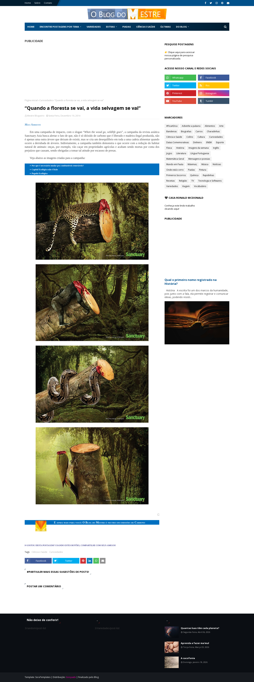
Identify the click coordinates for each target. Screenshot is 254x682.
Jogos (169, 153)
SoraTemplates (42, 677)
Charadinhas (213, 131)
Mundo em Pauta (174, 164)
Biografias (186, 131)
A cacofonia (188, 658)
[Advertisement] (92, 70)
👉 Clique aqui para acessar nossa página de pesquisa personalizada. (180, 55)
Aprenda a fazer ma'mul (195, 643)
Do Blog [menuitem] (181, 26)
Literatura (181, 153)
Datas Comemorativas (177, 142)
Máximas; (192, 164)
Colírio (189, 136)
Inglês (216, 147)
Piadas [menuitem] (126, 26)
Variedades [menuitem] (94, 26)
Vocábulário (200, 186)
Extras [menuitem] (110, 26)
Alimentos (210, 125)
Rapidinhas (208, 175)
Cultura (201, 136)
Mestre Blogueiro (35, 115)
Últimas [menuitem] (165, 26)
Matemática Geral (175, 158)
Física (169, 147)
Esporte (220, 142)
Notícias (217, 164)
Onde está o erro (175, 169)
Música (204, 164)
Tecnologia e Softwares (210, 180)
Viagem (186, 186)
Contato (48, 2)
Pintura (202, 169)
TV (192, 180)
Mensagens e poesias (199, 158)
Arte (221, 125)
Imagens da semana (199, 147)
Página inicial (31, 100)
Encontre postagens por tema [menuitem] (59, 26)
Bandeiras (171, 131)
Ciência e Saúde (39, 551)
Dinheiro (197, 142)
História (180, 147)
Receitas (170, 180)
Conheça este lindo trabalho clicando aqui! (180, 207)
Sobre (37, 2)
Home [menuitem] (30, 26)
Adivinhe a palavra (191, 125)
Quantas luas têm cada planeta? (200, 628)
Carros (199, 131)
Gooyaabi (71, 677)
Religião (183, 180)
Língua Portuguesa (199, 153)
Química (194, 175)
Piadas (191, 169)
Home (28, 2)
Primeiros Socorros (176, 175)
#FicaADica (171, 125)
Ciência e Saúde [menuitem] (145, 26)
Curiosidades (46, 100)
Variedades (172, 186)
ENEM (209, 142)
